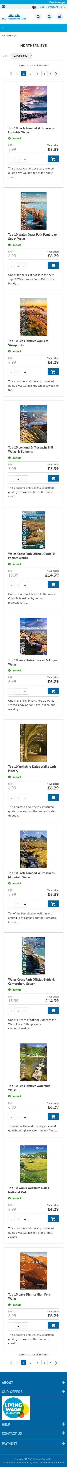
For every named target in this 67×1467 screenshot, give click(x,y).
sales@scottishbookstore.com (4, 6)
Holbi (35, 1462)
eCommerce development (16, 1462)
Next (55, 73)
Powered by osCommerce (51, 1462)
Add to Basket (53, 158)
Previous (11, 73)
